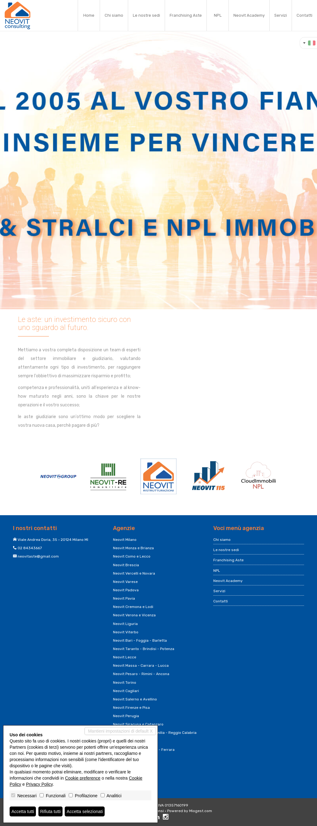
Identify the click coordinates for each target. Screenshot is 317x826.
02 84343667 (30, 548)
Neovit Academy (249, 15)
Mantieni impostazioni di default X (120, 731)
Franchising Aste (186, 15)
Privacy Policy (39, 784)
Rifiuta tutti (50, 811)
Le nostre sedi (146, 15)
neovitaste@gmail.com (38, 556)
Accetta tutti (22, 811)
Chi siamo (114, 15)
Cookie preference (82, 778)
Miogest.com (200, 811)
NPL (218, 15)
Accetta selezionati (85, 811)
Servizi (280, 15)
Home (88, 15)
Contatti (304, 15)
